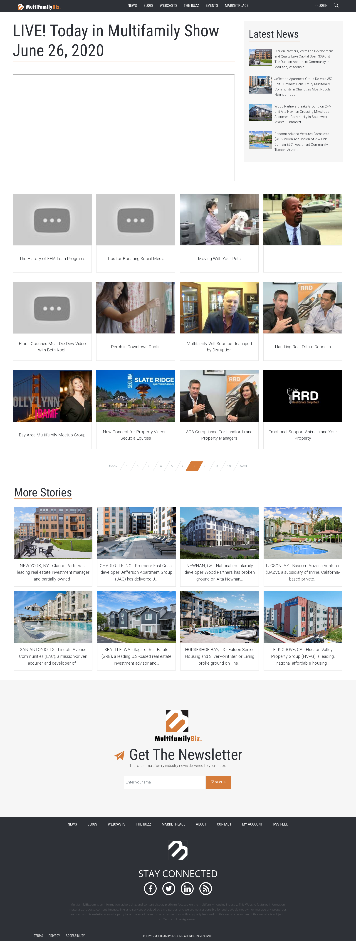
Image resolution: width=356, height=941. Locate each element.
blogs (148, 5)
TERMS (38, 936)
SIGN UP (218, 782)
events (212, 5)
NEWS (72, 824)
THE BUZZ (143, 824)
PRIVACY (54, 936)
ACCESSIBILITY (75, 936)
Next (243, 466)
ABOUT (201, 824)
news (132, 5)
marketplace (237, 5)
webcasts (168, 5)
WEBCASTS (116, 824)
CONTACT (224, 824)
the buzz (191, 5)
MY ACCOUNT (252, 824)
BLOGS (92, 824)
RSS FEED (280, 824)
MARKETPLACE (173, 824)
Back (113, 466)
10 (229, 466)
